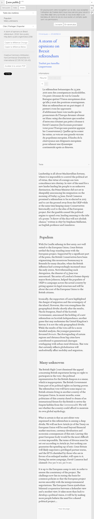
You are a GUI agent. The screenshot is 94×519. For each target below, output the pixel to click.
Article (22, 8)
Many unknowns (11, 21)
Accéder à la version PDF (15, 66)
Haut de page (64, 509)
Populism (7, 18)
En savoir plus (70, 24)
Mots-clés (54, 78)
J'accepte (58, 24)
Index (15, 8)
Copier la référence (16, 42)
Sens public (6, 8)
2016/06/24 (56, 34)
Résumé (43, 78)
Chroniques (43, 34)
